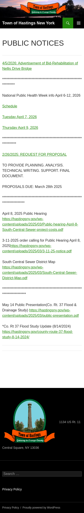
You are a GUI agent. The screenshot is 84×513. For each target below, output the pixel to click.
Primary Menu (78, 23)
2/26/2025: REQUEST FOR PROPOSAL (34, 154)
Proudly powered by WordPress (41, 507)
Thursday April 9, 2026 (20, 128)
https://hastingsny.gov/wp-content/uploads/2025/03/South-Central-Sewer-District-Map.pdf (39, 272)
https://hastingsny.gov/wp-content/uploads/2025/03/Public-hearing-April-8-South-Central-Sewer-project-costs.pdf (40, 224)
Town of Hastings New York (28, 23)
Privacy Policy (12, 489)
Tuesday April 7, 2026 (19, 117)
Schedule (9, 106)
